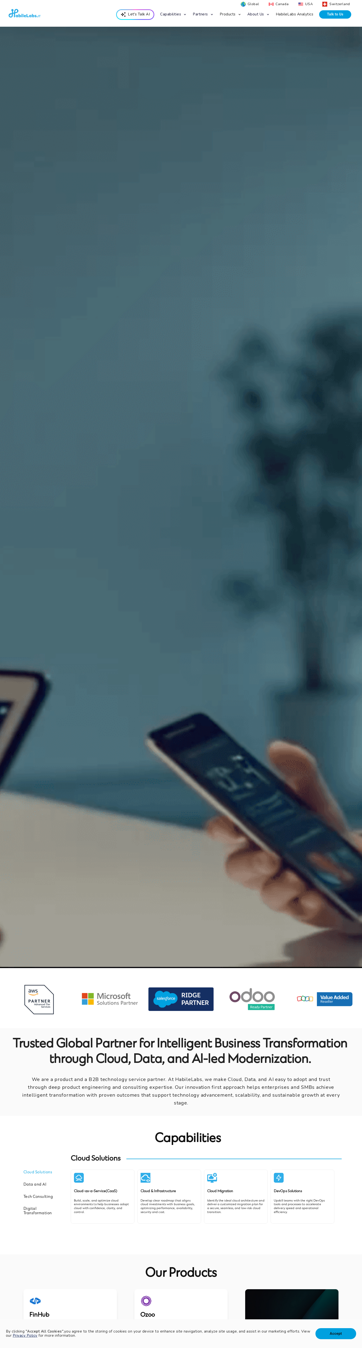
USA (309, 4)
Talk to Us (335, 14)
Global (253, 4)
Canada (282, 4)
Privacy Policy (25, 1335)
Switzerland (339, 4)
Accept (336, 1333)
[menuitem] (135, 14)
